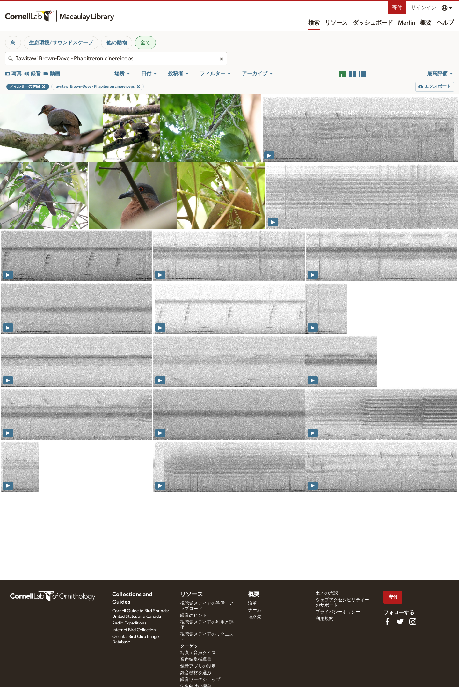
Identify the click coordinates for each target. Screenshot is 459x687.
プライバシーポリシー (338, 612)
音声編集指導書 (195, 659)
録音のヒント (193, 615)
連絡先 (254, 617)
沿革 (252, 603)
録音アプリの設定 (198, 666)
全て (145, 42)
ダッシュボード (373, 23)
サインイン (423, 7)
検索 (314, 23)
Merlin (406, 23)
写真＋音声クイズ (198, 653)
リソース (336, 23)
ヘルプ (445, 23)
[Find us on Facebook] (387, 621)
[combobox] (116, 58)
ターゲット (191, 646)
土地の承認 (327, 593)
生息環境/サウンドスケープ (61, 42)
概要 (426, 23)
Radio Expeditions (129, 623)
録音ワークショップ (200, 679)
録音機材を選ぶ (195, 673)
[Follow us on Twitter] (400, 621)
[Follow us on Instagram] (413, 621)
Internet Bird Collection (134, 630)
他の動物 (116, 42)
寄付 (397, 7)
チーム (254, 610)
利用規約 (324, 619)
